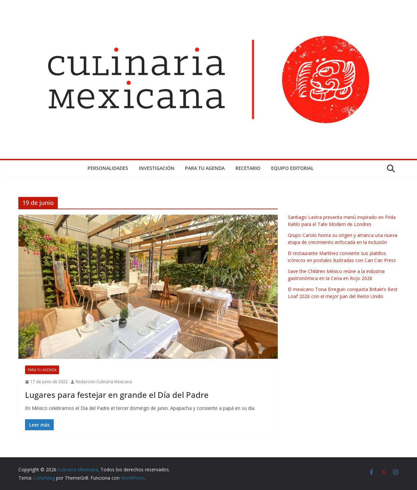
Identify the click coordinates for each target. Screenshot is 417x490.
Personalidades (107, 168)
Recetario (247, 168)
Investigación (156, 168)
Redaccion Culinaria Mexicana (104, 382)
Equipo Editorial (292, 168)
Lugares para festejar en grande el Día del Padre (117, 394)
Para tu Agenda (205, 168)
